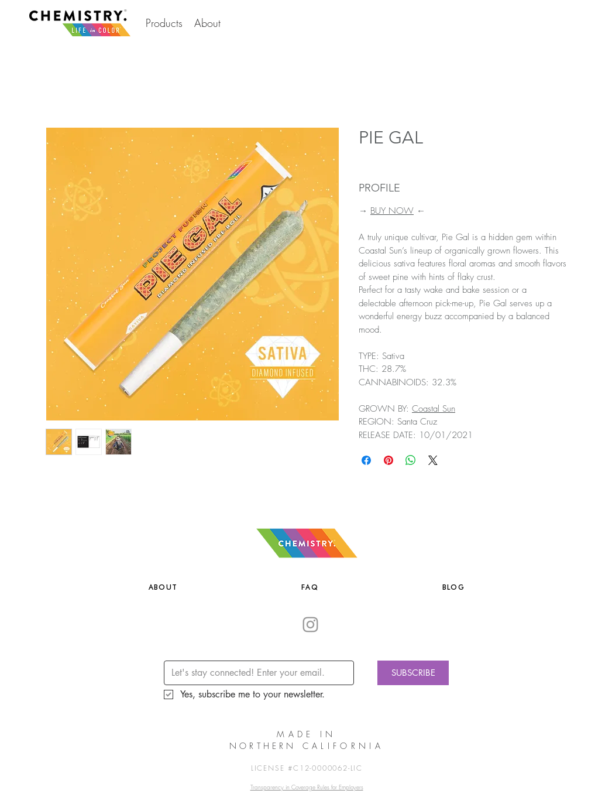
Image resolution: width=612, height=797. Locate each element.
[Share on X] (433, 460)
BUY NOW (392, 211)
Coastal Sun (433, 409)
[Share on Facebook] (366, 460)
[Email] (255, 673)
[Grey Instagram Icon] (310, 624)
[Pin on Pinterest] (388, 460)
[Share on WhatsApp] (411, 460)
